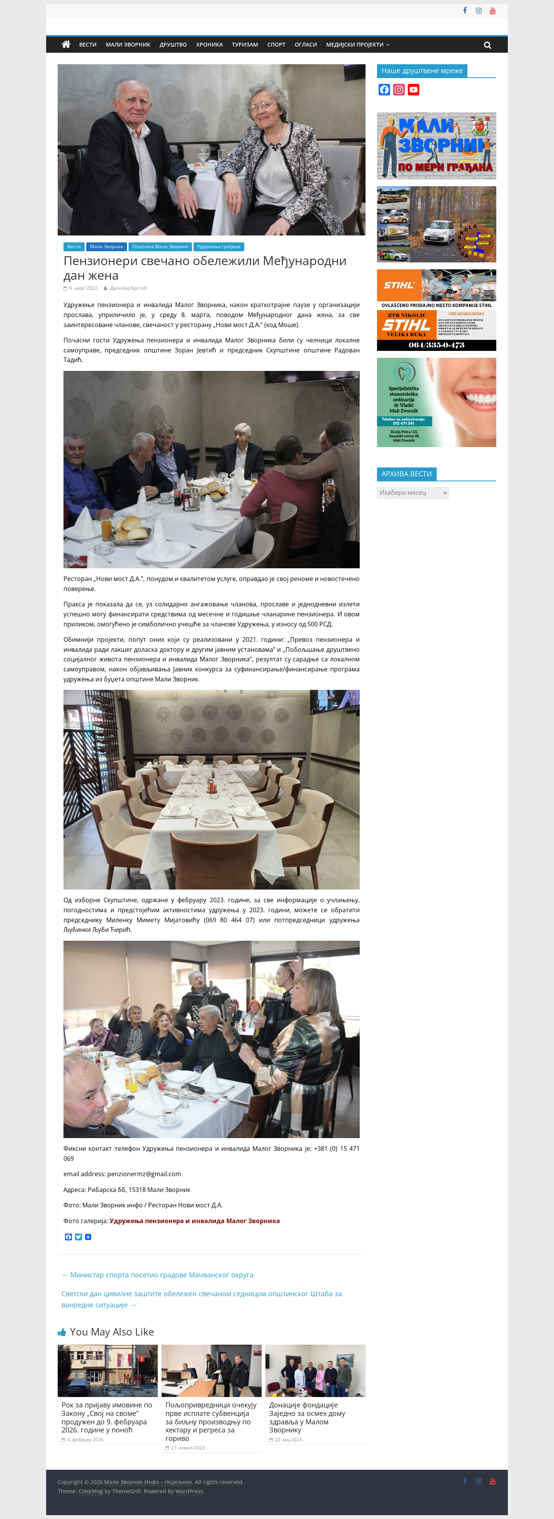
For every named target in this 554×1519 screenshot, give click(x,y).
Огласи (306, 44)
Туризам (245, 44)
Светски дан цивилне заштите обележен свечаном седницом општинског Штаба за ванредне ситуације (202, 1299)
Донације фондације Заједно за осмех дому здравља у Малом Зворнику (307, 1417)
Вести (88, 44)
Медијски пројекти (355, 44)
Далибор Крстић (128, 288)
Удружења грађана (218, 246)
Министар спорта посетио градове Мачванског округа (158, 1274)
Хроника (209, 44)
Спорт (276, 44)
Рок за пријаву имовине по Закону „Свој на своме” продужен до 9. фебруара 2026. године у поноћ (107, 1417)
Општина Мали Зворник (160, 246)
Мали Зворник (128, 44)
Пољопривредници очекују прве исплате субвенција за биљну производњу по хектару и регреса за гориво (211, 1421)
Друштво (173, 44)
